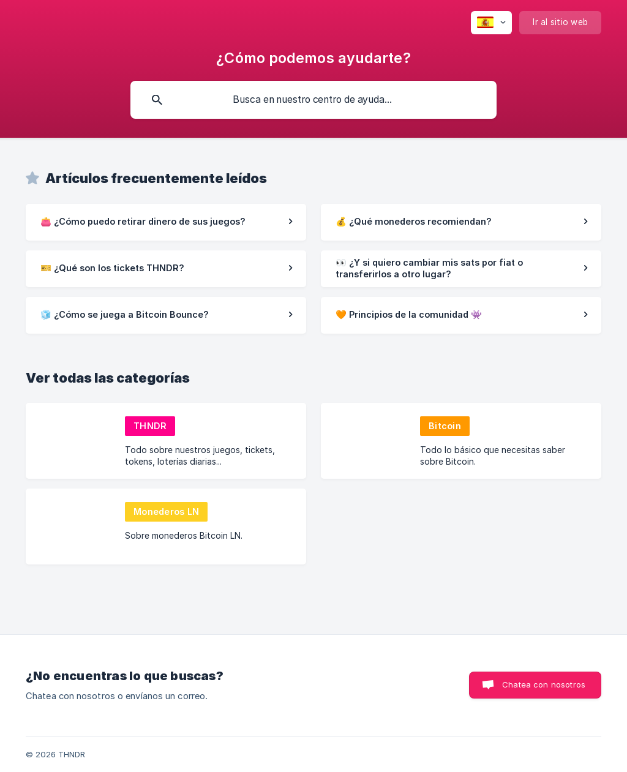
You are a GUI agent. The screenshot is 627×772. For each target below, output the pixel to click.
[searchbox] (313, 100)
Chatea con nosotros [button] (543, 684)
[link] (166, 222)
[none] (491, 22)
